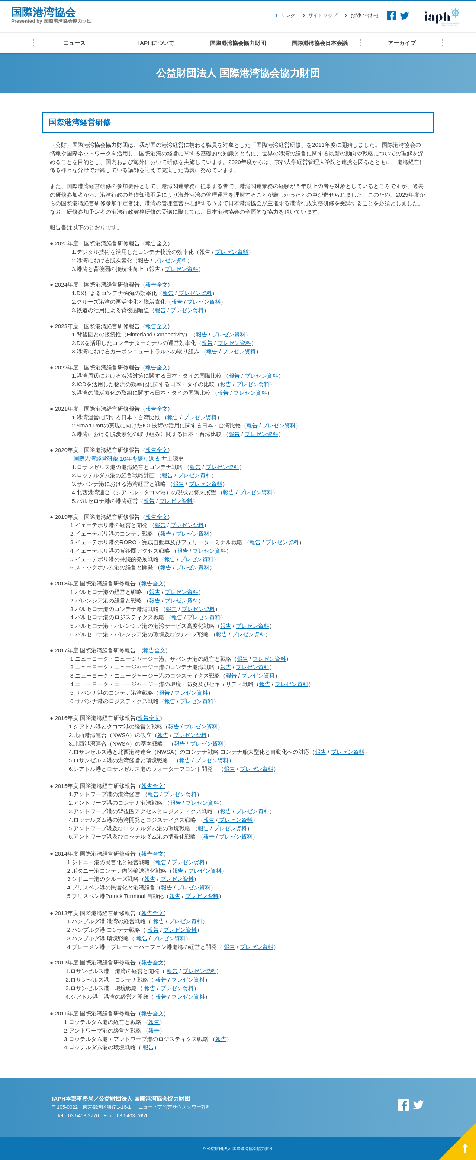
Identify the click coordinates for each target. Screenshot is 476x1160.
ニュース (74, 43)
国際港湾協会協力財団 (238, 43)
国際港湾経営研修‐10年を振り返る (117, 458)
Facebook (391, 15)
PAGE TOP (457, 1141)
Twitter (404, 15)
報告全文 (156, 284)
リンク (288, 15)
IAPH (442, 16)
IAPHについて (156, 43)
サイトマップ (322, 15)
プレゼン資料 (231, 252)
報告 (168, 293)
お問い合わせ (364, 15)
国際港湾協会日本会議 (320, 43)
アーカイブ (402, 43)
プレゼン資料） (214, 760)
